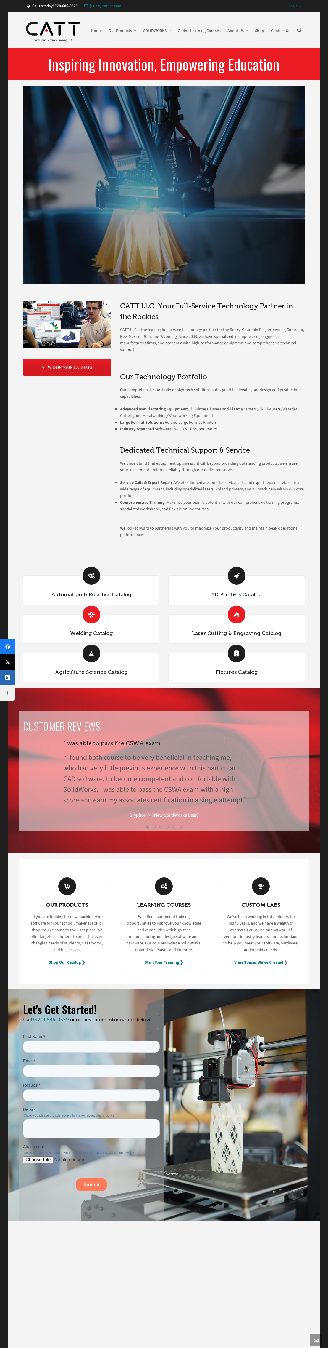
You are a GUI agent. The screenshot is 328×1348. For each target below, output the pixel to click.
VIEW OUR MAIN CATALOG (67, 367)
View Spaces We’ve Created (258, 962)
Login (295, 5)
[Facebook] (7, 646)
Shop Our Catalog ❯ (67, 962)
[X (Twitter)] (7, 662)
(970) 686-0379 (51, 1019)
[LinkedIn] (7, 677)
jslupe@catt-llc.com (102, 5)
